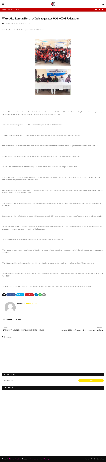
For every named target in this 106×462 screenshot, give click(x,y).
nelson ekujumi (8, 23)
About (10, 9)
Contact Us (100, 459)
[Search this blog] (39, 380)
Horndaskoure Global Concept (39, 459)
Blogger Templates (15, 459)
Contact (16, 9)
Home (4, 9)
